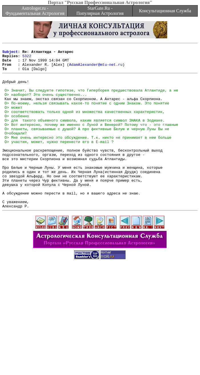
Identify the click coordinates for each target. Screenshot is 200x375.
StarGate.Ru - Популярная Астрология (100, 11)
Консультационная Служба (165, 10)
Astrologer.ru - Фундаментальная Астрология (34, 11)
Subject (10, 53)
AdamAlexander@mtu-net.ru (95, 68)
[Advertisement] (101, 335)
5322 (26, 58)
